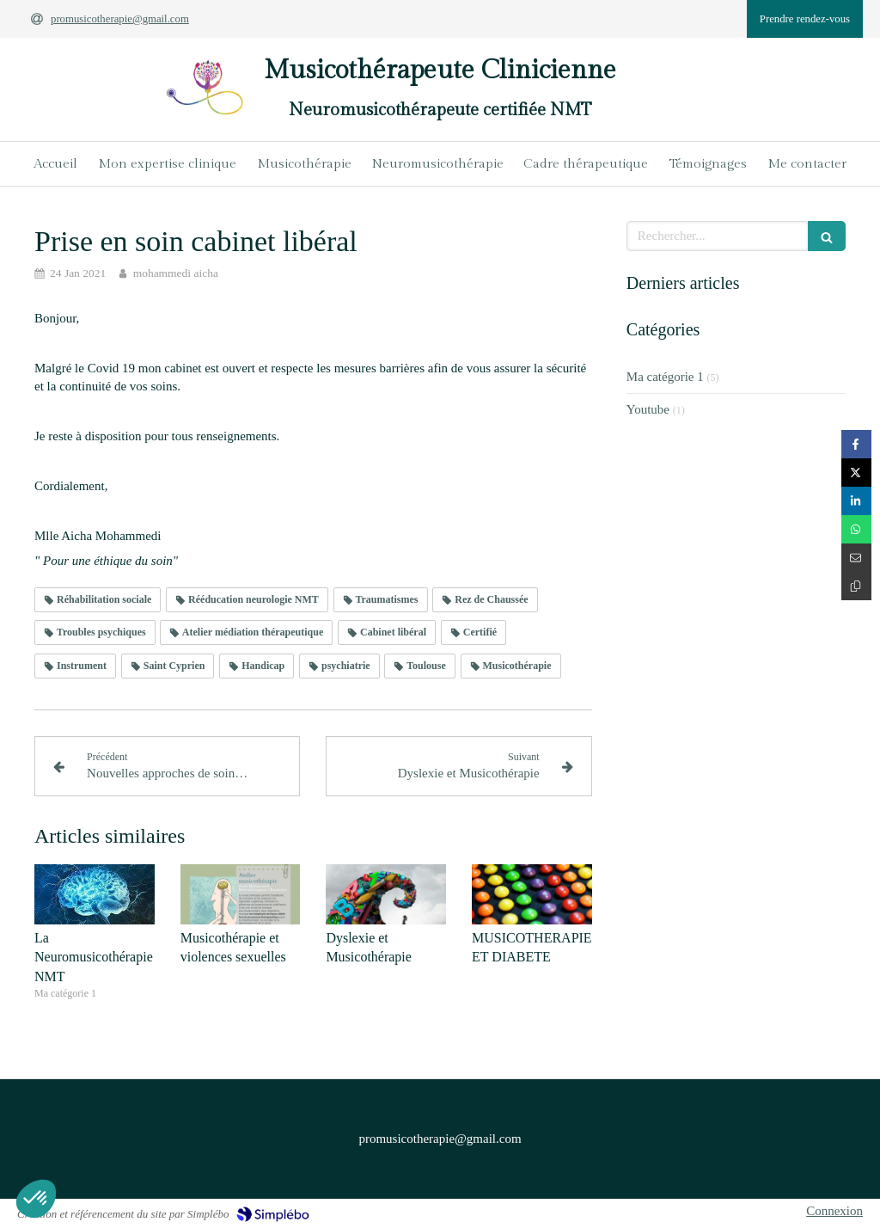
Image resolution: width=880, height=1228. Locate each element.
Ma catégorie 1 (665, 377)
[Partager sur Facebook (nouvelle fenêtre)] (856, 444)
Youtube (647, 409)
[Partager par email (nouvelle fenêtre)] (856, 557)
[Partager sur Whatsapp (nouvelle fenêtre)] (856, 529)
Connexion (834, 1211)
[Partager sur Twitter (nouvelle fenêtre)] (856, 472)
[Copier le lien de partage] (856, 586)
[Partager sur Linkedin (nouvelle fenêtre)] (856, 501)
